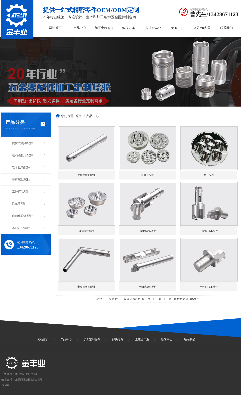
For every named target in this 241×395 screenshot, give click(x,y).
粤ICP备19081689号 (26, 374)
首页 (78, 116)
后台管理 (37, 379)
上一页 (156, 299)
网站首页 (55, 28)
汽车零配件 (19, 203)
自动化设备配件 (22, 215)
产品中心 (79, 28)
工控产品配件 (21, 191)
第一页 (146, 299)
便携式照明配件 (22, 143)
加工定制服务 (104, 28)
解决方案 (128, 28)
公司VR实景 (201, 28)
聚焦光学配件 (86, 230)
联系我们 (226, 28)
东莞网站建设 (23, 379)
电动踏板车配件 (22, 155)
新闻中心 (177, 28)
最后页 (178, 299)
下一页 (167, 299)
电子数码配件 (21, 167)
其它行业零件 (21, 228)
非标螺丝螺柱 (21, 179)
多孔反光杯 (147, 175)
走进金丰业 (153, 28)
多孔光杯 (209, 175)
